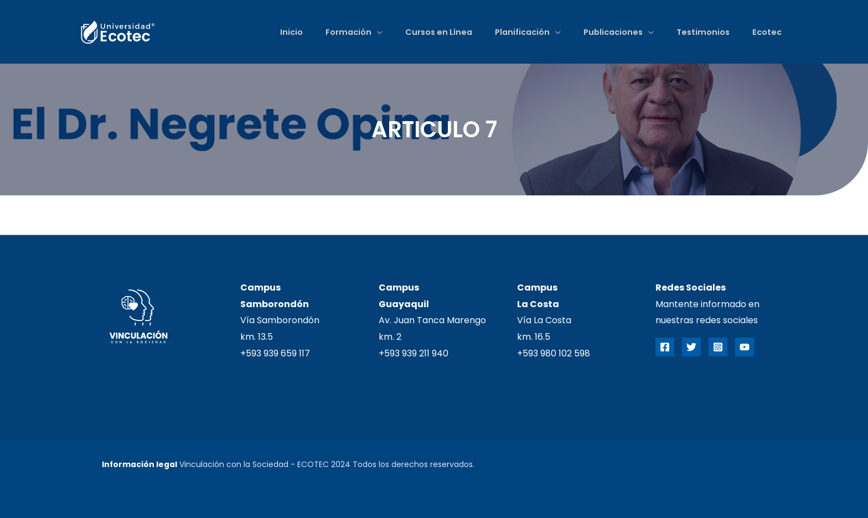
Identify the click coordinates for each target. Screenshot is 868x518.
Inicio (280, 32)
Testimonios (700, 32)
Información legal (140, 464)
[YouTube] (744, 347)
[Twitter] (691, 347)
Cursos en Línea (430, 32)
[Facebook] (664, 347)
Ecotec (766, 32)
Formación (339, 32)
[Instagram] (718, 347)
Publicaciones (608, 32)
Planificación (516, 32)
